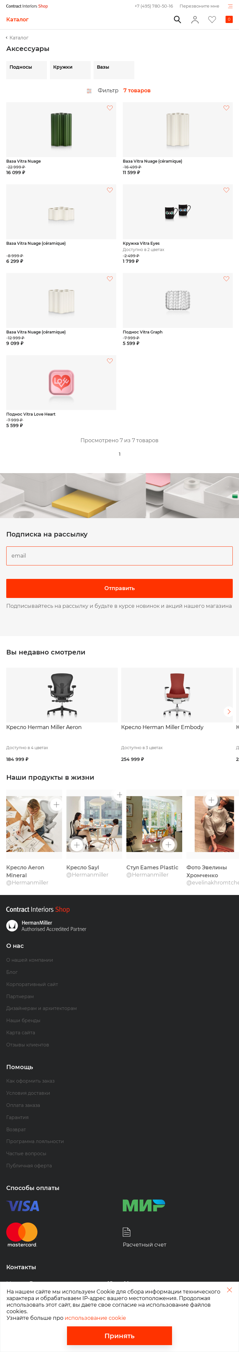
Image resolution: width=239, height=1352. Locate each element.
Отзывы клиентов (27, 1032)
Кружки (63, 67)
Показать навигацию (230, 6)
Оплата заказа (23, 1092)
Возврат (16, 1116)
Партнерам (20, 983)
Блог (12, 959)
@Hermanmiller (27, 869)
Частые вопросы (26, 1140)
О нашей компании (29, 947)
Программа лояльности (35, 1129)
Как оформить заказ (30, 1068)
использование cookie (95, 1318)
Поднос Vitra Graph (143, 332)
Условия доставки (28, 1080)
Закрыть (229, 1290)
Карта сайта (20, 1019)
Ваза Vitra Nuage (23, 161)
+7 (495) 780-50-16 (154, 6)
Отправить (119, 588)
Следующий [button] (229, 705)
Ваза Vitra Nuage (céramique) (152, 161)
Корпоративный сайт (32, 971)
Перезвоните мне (199, 6)
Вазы (103, 67)
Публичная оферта (29, 1153)
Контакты (21, 1254)
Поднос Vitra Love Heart (30, 414)
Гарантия (17, 1104)
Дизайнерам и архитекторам (41, 995)
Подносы (21, 67)
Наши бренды (23, 1007)
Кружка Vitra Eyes (141, 243)
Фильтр (103, 91)
